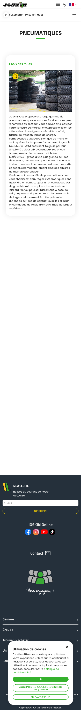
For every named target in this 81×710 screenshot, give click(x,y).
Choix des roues (20, 64)
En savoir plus (40, 697)
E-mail (8, 503)
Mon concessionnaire (65, 4)
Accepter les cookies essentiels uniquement (40, 688)
